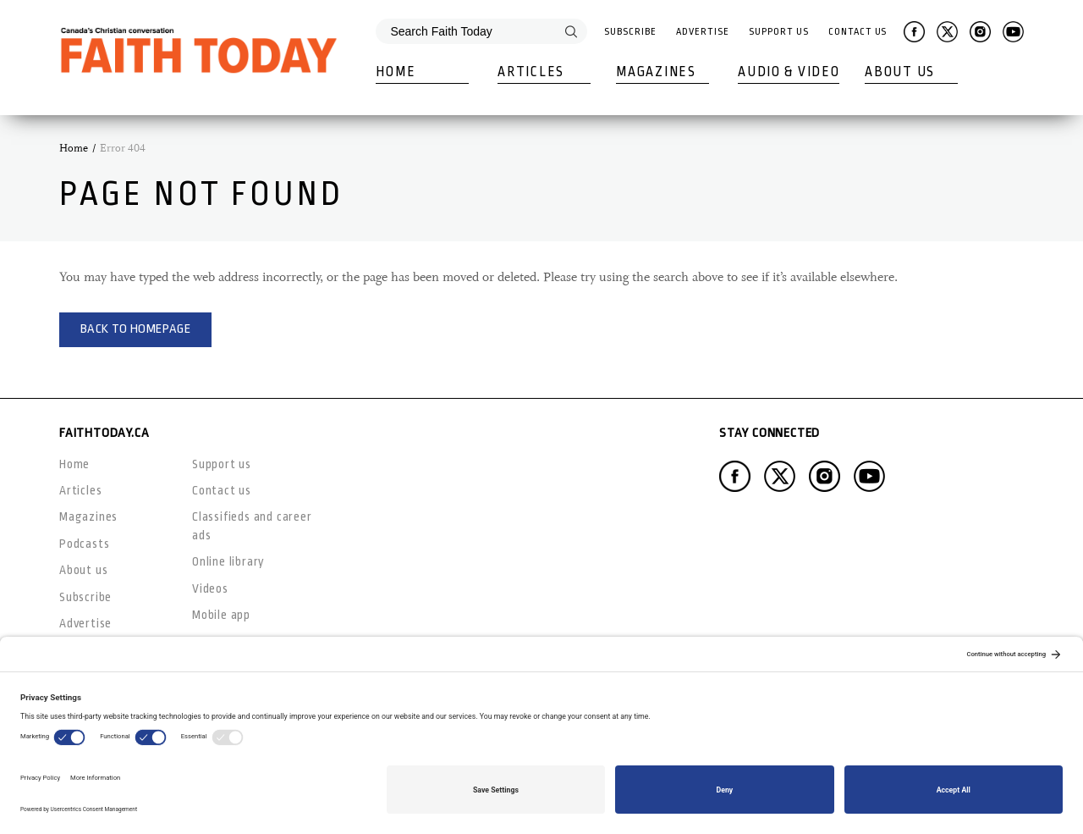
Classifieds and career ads (252, 525)
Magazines (655, 72)
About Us (900, 72)
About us (83, 570)
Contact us (221, 490)
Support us (221, 464)
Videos (210, 588)
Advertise (702, 31)
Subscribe (630, 31)
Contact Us (857, 31)
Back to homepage (135, 329)
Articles (531, 72)
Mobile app (221, 614)
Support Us (778, 31)
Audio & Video (788, 72)
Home (395, 72)
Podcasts (84, 543)
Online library (228, 561)
